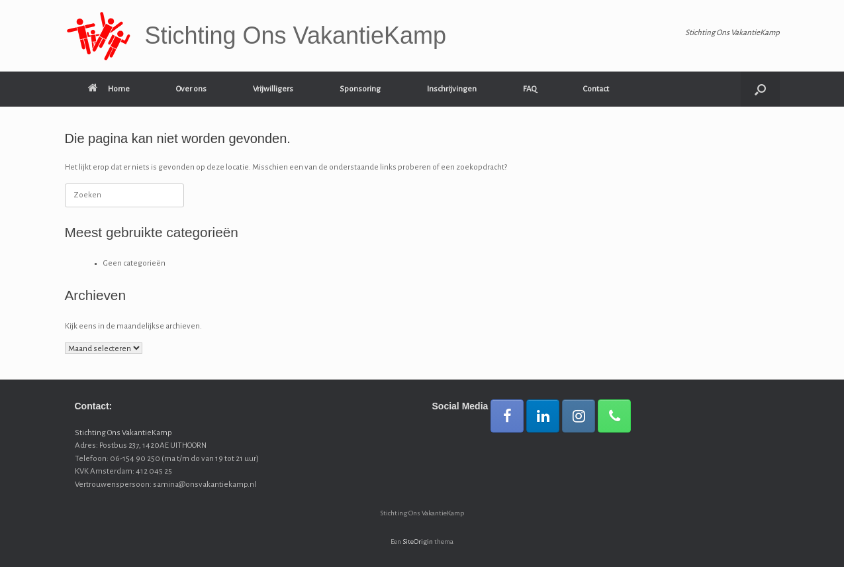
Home (109, 89)
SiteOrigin (417, 541)
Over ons (191, 89)
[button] (760, 89)
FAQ (530, 89)
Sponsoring (360, 89)
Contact (596, 89)
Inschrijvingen (452, 89)
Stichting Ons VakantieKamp (123, 433)
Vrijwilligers (273, 89)
